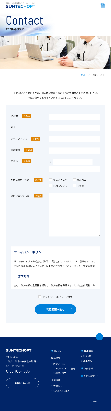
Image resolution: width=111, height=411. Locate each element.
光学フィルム (59, 363)
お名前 (21, 116)
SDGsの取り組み (61, 390)
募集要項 (87, 360)
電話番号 (22, 150)
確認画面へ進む (55, 309)
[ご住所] (74, 169)
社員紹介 (87, 356)
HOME (57, 350)
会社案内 (57, 385)
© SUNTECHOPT (98, 401)
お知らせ (88, 368)
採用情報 (88, 350)
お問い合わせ (22, 383)
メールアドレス (25, 139)
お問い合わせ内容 (26, 195)
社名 (13, 127)
